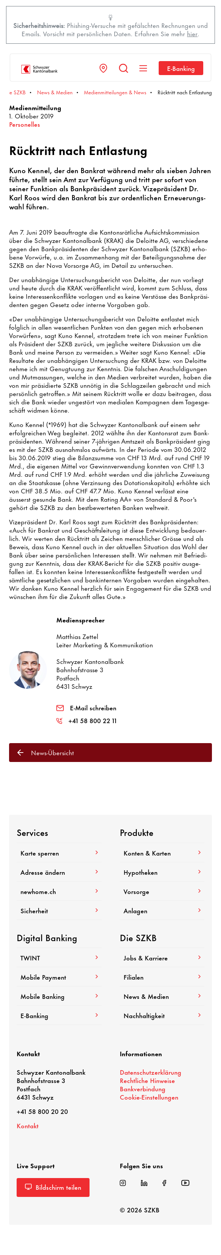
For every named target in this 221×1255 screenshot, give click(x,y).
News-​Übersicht (45, 752)
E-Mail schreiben (86, 707)
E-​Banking (181, 68)
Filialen (162, 977)
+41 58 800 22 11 (86, 720)
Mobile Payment (59, 977)
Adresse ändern (59, 872)
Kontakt (28, 1125)
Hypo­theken (162, 872)
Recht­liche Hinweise (147, 1080)
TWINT (59, 957)
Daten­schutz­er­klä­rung (150, 1072)
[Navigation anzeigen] (143, 68)
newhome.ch (59, 891)
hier (192, 33)
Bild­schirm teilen (53, 1187)
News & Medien (162, 996)
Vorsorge (162, 891)
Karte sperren (59, 852)
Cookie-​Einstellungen (149, 1096)
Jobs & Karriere (162, 957)
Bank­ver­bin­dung (142, 1088)
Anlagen (162, 910)
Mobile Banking (59, 996)
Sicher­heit (59, 910)
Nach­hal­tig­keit (162, 1015)
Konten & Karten (162, 852)
